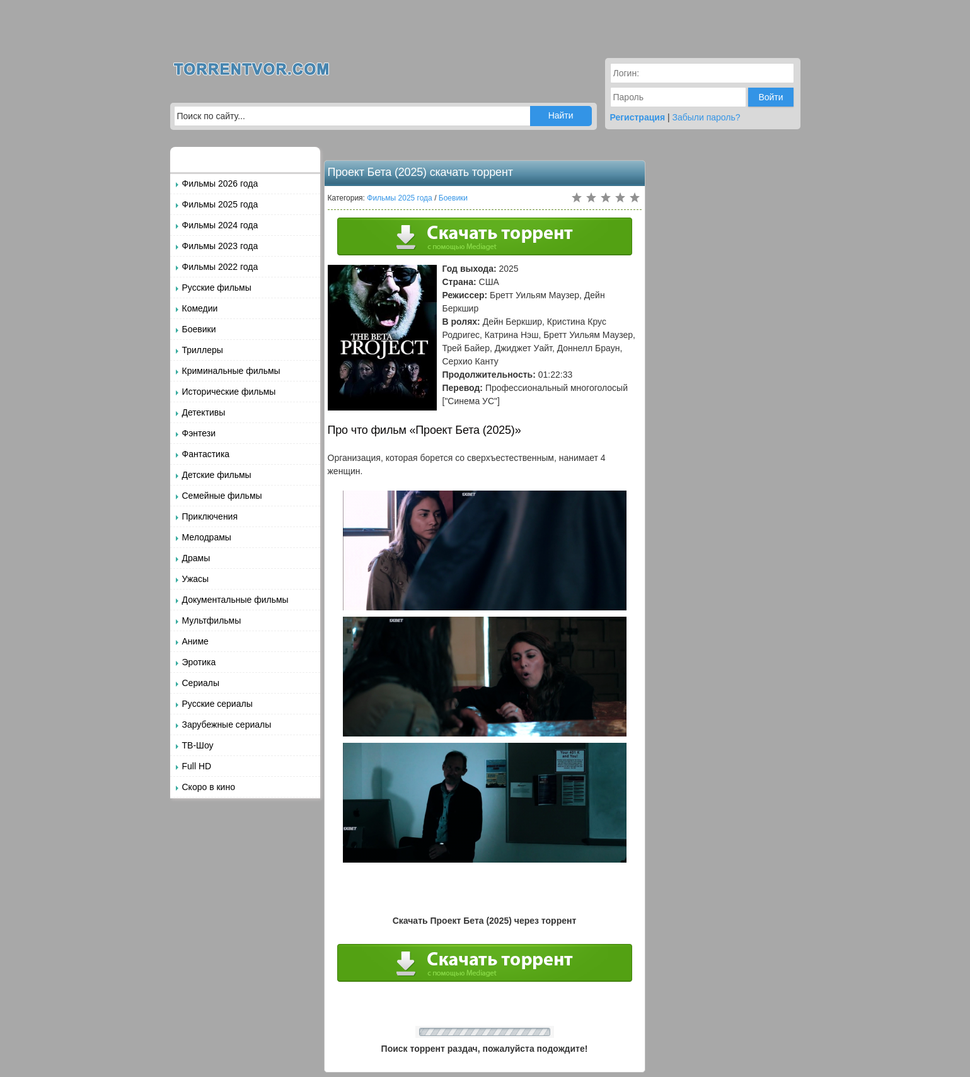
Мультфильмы (211, 620)
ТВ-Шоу (198, 745)
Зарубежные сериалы (227, 724)
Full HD (197, 766)
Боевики (199, 329)
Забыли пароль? (707, 117)
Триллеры (202, 350)
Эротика (199, 662)
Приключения (210, 516)
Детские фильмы (216, 475)
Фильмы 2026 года (220, 183)
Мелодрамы (206, 537)
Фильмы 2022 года (220, 267)
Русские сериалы (217, 704)
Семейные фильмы (222, 496)
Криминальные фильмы (231, 371)
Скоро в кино (208, 787)
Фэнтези (199, 433)
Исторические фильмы (229, 392)
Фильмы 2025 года (220, 204)
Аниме (195, 641)
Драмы (196, 558)
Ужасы (195, 579)
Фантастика (206, 454)
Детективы (204, 412)
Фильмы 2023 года (220, 246)
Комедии (200, 308)
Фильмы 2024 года (220, 225)
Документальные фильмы (235, 600)
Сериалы (201, 683)
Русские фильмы (216, 287)
